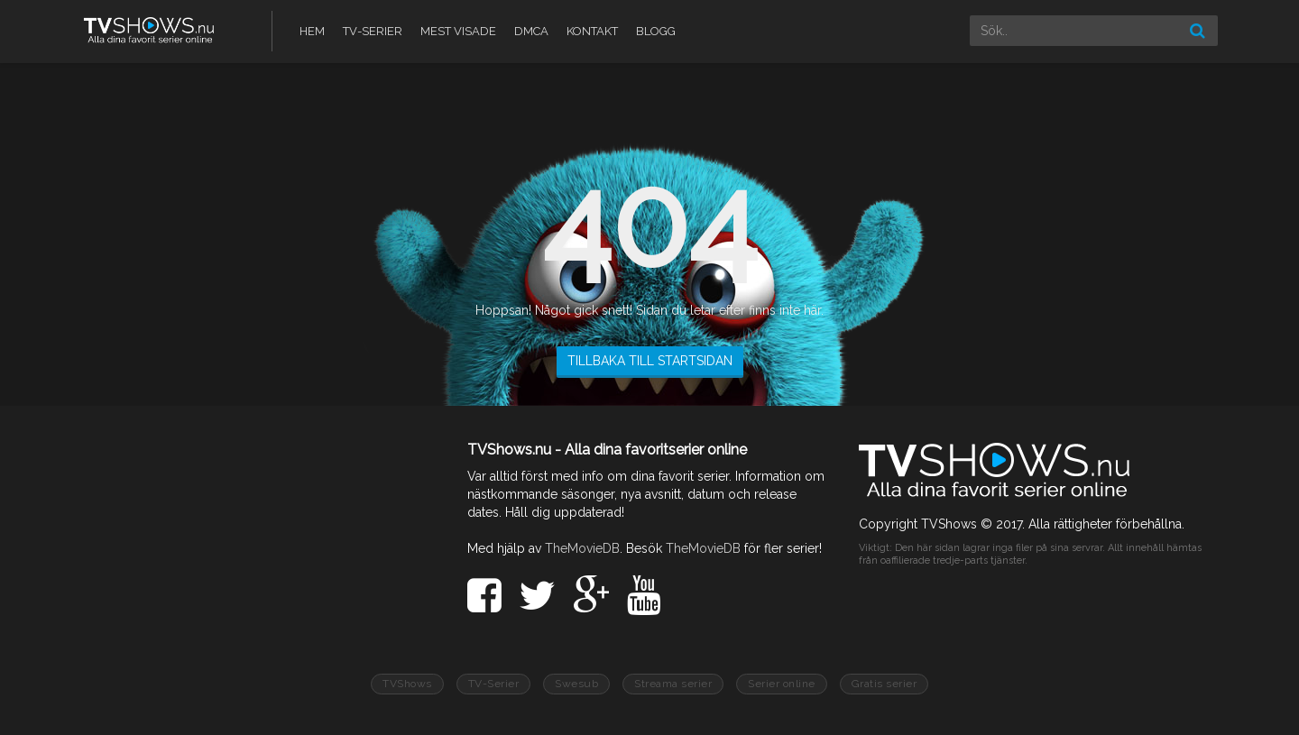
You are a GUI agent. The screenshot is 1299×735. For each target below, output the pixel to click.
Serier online (781, 683)
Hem (312, 31)
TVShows (407, 683)
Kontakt (592, 31)
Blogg (656, 31)
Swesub (576, 683)
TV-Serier (372, 31)
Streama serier (673, 683)
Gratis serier (884, 683)
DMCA (531, 31)
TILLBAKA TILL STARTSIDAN (649, 361)
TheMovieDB (582, 548)
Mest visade (458, 31)
